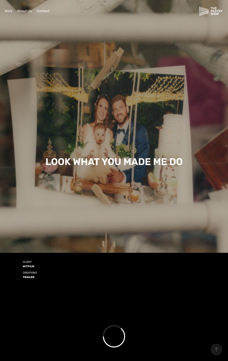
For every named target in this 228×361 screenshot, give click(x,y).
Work (8, 11)
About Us (24, 11)
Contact (43, 11)
